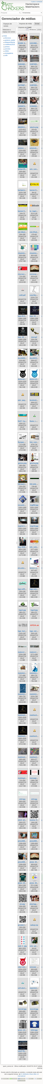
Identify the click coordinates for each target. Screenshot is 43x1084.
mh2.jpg (22, 799)
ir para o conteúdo (36, 1)
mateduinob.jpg (35, 673)
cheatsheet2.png (36, 253)
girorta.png (34, 463)
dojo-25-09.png (23, 316)
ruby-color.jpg (23, 967)
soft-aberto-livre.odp (25, 988)
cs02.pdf (22, 295)
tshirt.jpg (34, 1030)
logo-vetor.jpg (35, 589)
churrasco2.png (24, 274)
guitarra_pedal (10, 40)
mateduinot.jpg (23, 694)
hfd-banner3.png (24, 484)
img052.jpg (34, 505)
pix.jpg (22, 904)
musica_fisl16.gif (36, 820)
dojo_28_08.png (24, 337)
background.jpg (24, 190)
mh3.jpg (34, 799)
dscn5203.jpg (23, 358)
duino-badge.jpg (24, 379)
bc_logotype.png (36, 211)
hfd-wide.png (34, 484)
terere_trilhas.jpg (24, 1030)
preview (7, 49)
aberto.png (34, 127)
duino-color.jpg (35, 379)
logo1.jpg (22, 610)
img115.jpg (34, 526)
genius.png (22, 463)
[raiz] (5, 36)
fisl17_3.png (22, 421)
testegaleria (9, 53)
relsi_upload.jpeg (36, 946)
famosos (8, 38)
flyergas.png (22, 442)
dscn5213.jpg (35, 358)
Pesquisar (20, 12)
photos (7, 47)
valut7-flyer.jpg (23, 1051)
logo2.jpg (34, 610)
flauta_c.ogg (34, 421)
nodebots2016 (10, 44)
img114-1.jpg (22, 526)
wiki (6, 55)
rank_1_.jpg (22, 946)
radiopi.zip (34, 925)
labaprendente (10, 42)
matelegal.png (23, 778)
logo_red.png (35, 631)
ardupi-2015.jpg (23, 169)
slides (7, 51)
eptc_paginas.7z (24, 400)
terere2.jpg (22, 1009)
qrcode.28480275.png (26, 925)
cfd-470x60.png (35, 232)
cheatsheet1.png (24, 253)
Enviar (37, 24)
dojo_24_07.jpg (35, 316)
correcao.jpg (34, 274)
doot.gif (34, 337)
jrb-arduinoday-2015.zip (27, 568)
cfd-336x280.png (24, 232)
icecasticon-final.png (25, 505)
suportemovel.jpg (36, 988)
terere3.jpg (34, 1009)
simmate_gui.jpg (36, 967)
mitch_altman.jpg (24, 820)
